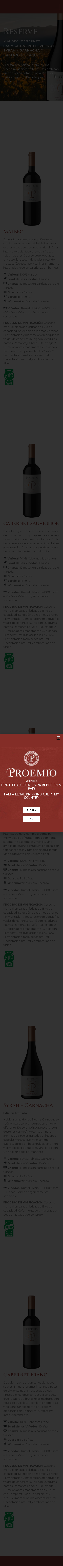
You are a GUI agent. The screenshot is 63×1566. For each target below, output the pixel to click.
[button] (58, 738)
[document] (31, 783)
